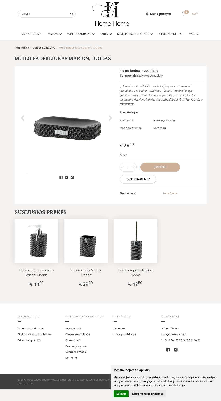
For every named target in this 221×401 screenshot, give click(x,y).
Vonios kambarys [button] (79, 34)
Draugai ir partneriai (30, 328)
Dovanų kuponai (75, 346)
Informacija (29, 316)
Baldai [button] (104, 34)
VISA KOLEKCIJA (31, 34)
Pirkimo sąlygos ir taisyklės (34, 334)
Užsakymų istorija (125, 334)
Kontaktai (71, 358)
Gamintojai (72, 340)
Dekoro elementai (170, 34)
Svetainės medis (76, 352)
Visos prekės (73, 328)
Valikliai (194, 34)
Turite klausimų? (138, 179)
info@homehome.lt (173, 334)
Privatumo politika (29, 340)
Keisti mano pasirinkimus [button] (147, 393)
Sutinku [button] (121, 393)
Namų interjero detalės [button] (133, 34)
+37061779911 (169, 328)
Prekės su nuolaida (77, 334)
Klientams (122, 316)
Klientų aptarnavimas (84, 316)
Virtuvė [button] (53, 34)
